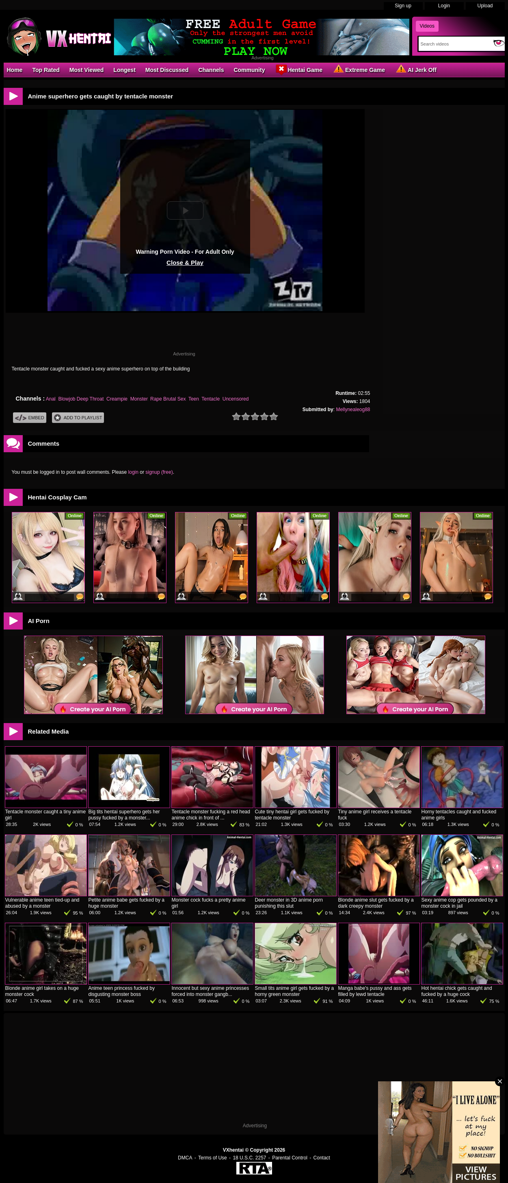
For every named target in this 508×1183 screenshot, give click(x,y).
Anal (51, 399)
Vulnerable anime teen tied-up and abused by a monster (42, 903)
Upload (485, 6)
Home (15, 70)
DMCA (185, 1158)
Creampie (117, 399)
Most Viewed (86, 70)
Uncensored (236, 399)
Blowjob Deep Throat (81, 399)
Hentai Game (298, 69)
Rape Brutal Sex (168, 399)
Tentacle (210, 399)
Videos (427, 26)
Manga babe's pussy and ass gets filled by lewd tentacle (375, 991)
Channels (211, 70)
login (133, 472)
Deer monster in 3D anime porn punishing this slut (289, 903)
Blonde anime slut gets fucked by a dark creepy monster (376, 903)
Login (444, 6)
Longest (124, 70)
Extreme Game (358, 69)
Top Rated (45, 70)
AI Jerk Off (416, 69)
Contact (321, 1158)
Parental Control (289, 1158)
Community (249, 70)
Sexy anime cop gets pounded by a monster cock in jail (459, 903)
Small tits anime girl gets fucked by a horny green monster (294, 991)
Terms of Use (212, 1158)
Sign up (403, 6)
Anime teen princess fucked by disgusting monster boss (122, 991)
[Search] (454, 43)
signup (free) (159, 472)
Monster (139, 399)
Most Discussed (167, 70)
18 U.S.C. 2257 (249, 1158)
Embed (29, 418)
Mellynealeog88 (353, 409)
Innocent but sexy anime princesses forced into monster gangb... (210, 991)
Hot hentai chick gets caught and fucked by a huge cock (457, 991)
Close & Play (184, 262)
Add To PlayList (78, 417)
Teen (193, 399)
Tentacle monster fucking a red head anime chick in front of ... (211, 815)
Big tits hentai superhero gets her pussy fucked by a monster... (124, 815)
